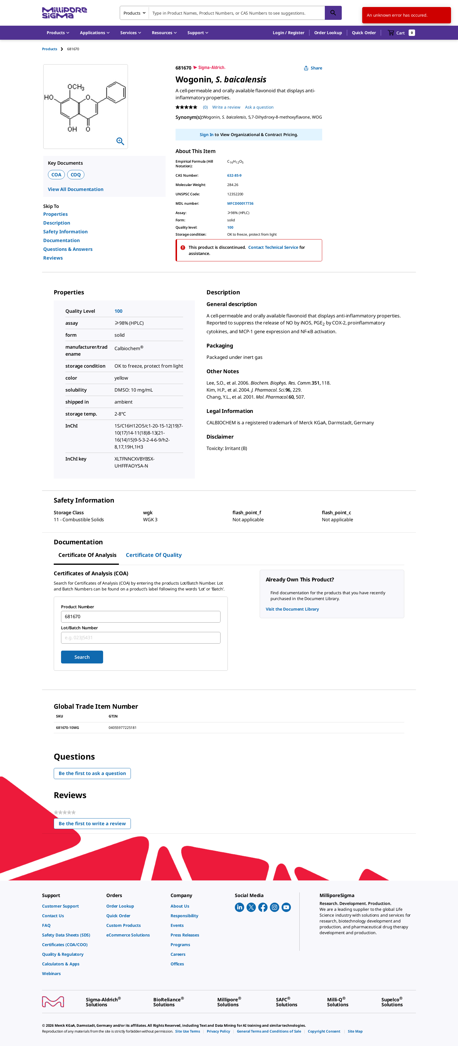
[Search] (333, 13)
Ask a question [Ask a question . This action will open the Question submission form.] (259, 107)
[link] (71, 906)
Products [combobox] (132, 13)
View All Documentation (75, 189)
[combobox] (231, 13)
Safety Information (65, 231)
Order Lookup (328, 32)
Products (49, 48)
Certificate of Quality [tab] (154, 554)
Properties (55, 214)
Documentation (61, 240)
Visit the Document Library (292, 609)
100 (230, 227)
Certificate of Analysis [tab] (87, 554)
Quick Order (364, 32)
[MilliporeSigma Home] (64, 13)
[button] (288, 33)
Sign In (207, 134)
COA (56, 174)
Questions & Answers (68, 249)
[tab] (54, 49)
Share (313, 68)
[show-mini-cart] (401, 33)
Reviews (53, 258)
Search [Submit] (81, 657)
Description (56, 223)
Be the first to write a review (95, 824)
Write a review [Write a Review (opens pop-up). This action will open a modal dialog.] (226, 107)
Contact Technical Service (273, 247)
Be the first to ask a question (92, 773)
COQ (76, 174)
